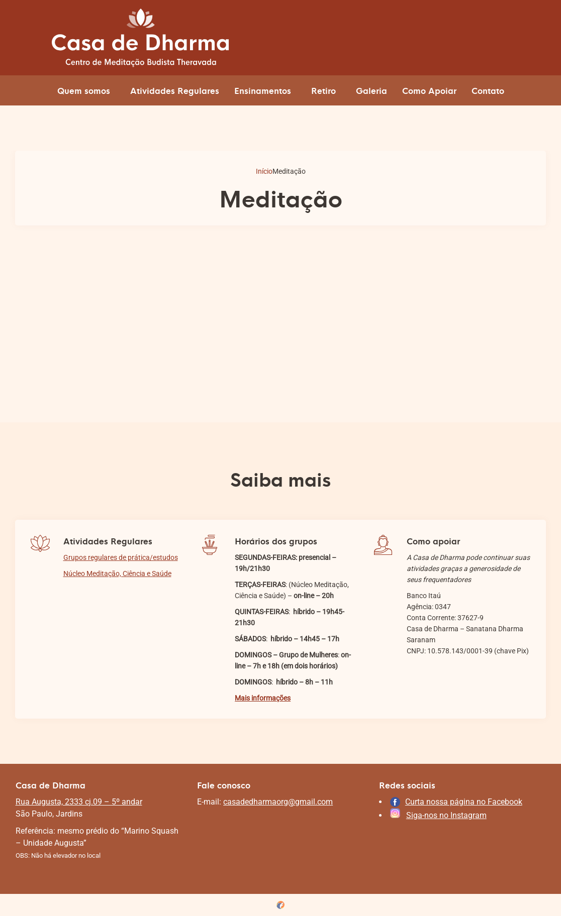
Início (264, 171)
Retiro (323, 90)
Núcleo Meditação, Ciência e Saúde (117, 573)
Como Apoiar (429, 90)
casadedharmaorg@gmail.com (278, 802)
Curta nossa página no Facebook (463, 802)
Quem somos (83, 90)
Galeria (371, 90)
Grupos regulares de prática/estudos (120, 557)
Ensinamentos (262, 90)
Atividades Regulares (174, 90)
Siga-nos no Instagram (446, 815)
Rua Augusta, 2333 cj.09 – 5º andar (79, 802)
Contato (488, 90)
